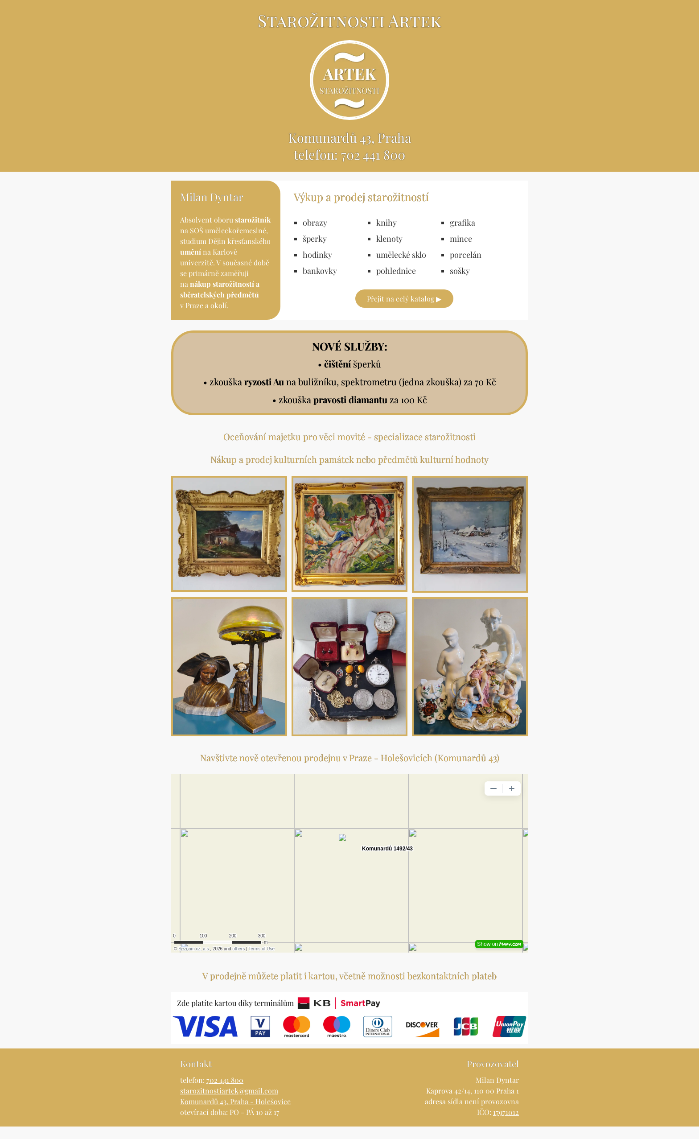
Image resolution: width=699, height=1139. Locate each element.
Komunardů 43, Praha (350, 148)
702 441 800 (373, 166)
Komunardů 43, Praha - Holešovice (235, 1113)
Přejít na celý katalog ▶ (404, 311)
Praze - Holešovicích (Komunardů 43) (424, 770)
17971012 (506, 1124)
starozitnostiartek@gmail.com (229, 1103)
